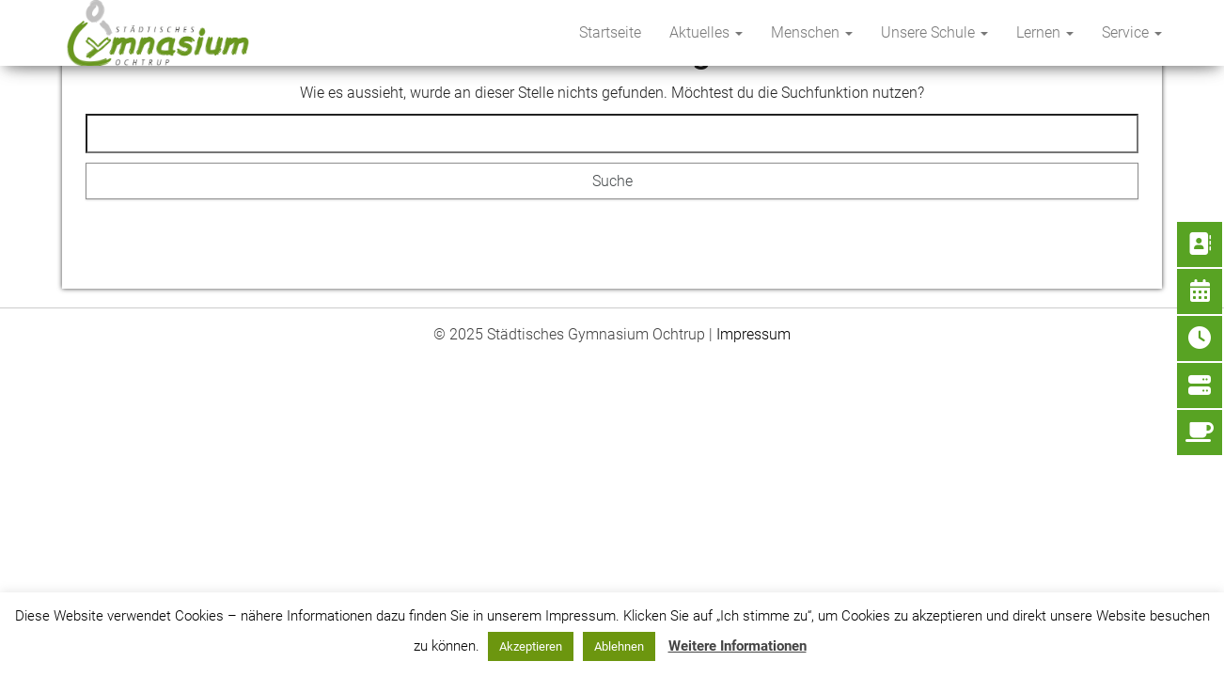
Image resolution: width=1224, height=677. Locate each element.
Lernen (1045, 32)
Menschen (812, 32)
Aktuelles (706, 32)
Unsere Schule (934, 32)
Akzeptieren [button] (530, 646)
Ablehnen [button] (619, 646)
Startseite (610, 32)
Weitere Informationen (737, 646)
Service (1132, 32)
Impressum (753, 334)
